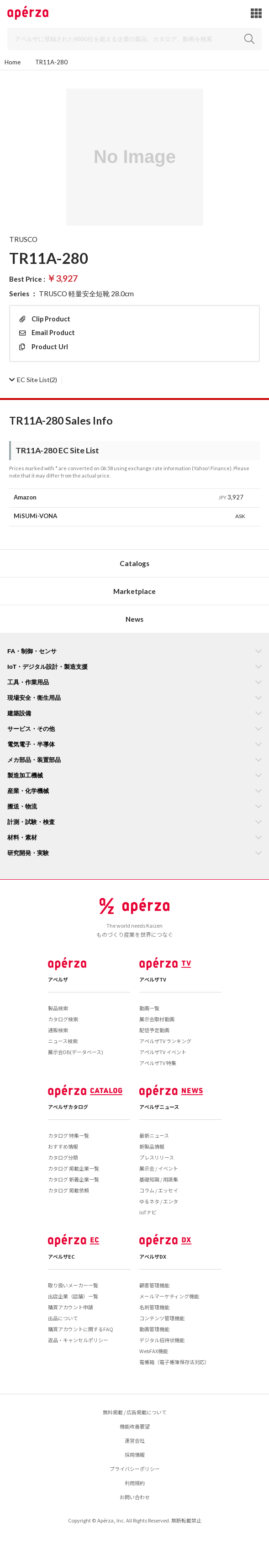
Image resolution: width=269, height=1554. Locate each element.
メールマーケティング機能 (169, 1296)
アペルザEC (61, 1256)
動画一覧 (149, 1008)
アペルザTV (152, 979)
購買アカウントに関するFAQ (80, 1329)
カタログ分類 (63, 1157)
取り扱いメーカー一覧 (73, 1285)
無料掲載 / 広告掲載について (135, 1412)
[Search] (134, 39)
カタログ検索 (63, 1019)
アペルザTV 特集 (157, 1062)
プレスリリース (156, 1157)
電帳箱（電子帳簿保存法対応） (174, 1361)
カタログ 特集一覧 (68, 1135)
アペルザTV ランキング (165, 1041)
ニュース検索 (63, 1041)
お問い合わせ (135, 1497)
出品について (63, 1318)
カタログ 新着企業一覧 (73, 1179)
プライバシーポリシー (135, 1468)
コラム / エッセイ (158, 1190)
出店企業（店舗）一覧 (73, 1296)
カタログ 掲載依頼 (68, 1190)
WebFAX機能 (153, 1350)
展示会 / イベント (158, 1168)
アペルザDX (152, 1256)
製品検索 (58, 1008)
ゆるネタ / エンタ (158, 1201)
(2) (33, 379)
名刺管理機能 (154, 1307)
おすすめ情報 (63, 1146)
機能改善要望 (135, 1426)
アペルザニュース (159, 1106)
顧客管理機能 (154, 1285)
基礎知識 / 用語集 (158, 1179)
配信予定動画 (154, 1030)
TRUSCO (23, 239)
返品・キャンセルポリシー (78, 1340)
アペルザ (58, 979)
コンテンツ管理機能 (162, 1318)
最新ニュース (154, 1135)
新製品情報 (151, 1146)
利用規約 (135, 1482)
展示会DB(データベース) (75, 1051)
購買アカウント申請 (70, 1307)
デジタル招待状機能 (162, 1340)
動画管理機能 (154, 1329)
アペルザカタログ (68, 1106)
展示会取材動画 (156, 1019)
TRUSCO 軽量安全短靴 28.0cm (86, 293)
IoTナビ (148, 1212)
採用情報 (135, 1454)
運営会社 (135, 1440)
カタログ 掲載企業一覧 (73, 1168)
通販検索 (58, 1030)
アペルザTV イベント (162, 1051)
